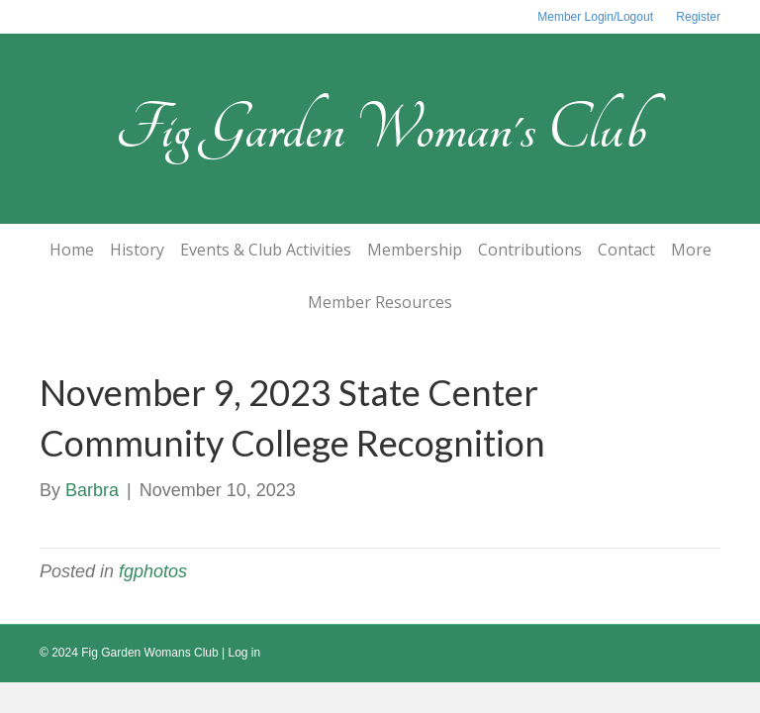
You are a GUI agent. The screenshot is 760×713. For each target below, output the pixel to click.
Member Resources (380, 302)
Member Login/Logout (595, 17)
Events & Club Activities (265, 249)
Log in (245, 653)
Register (698, 17)
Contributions (530, 249)
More (691, 249)
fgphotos (153, 571)
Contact (626, 249)
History (137, 249)
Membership (414, 249)
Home (71, 249)
